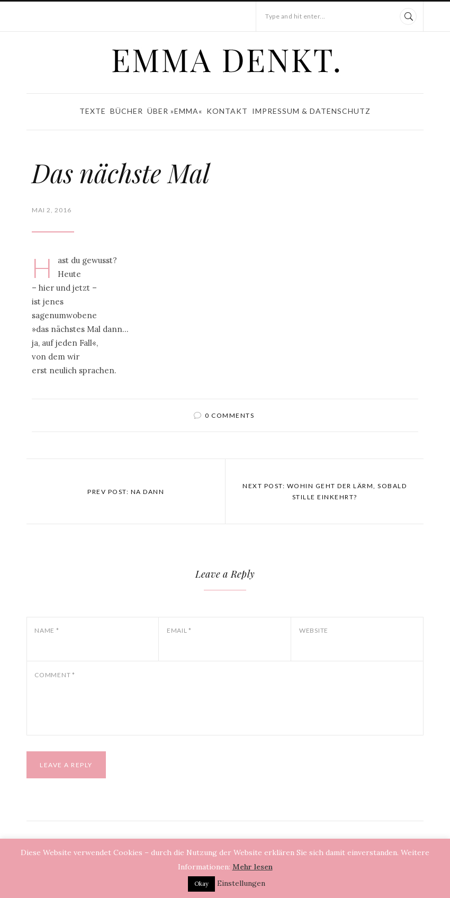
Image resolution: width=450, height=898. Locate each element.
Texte (92, 110)
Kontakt (227, 110)
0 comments (229, 415)
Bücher (126, 110)
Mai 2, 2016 (51, 210)
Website (313, 630)
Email (179, 630)
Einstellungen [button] (241, 883)
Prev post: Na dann (125, 492)
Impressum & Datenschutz (311, 110)
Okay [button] (201, 883)
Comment (54, 675)
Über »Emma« (174, 110)
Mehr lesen (252, 867)
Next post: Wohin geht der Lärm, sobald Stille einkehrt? (324, 491)
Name (46, 630)
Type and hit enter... (295, 16)
